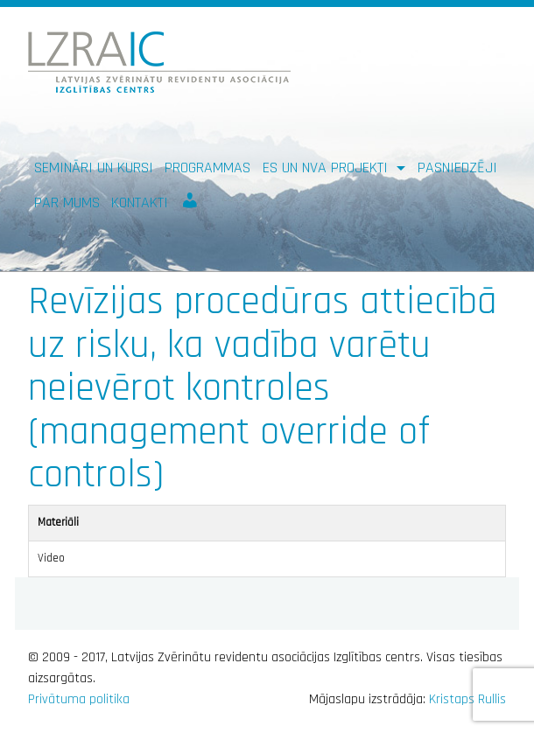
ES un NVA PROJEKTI (327, 167)
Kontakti (139, 202)
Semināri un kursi (93, 167)
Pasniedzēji (457, 167)
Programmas (207, 167)
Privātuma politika (79, 699)
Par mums (67, 202)
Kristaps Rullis (467, 699)
